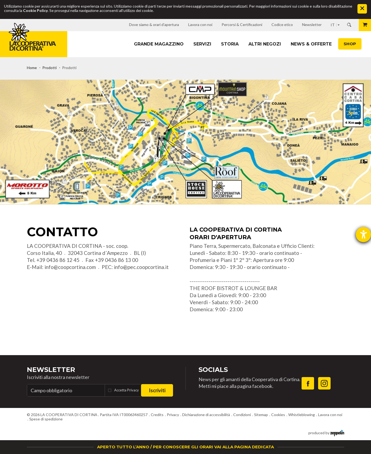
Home (32, 67)
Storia (230, 44)
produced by (326, 432)
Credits (157, 414)
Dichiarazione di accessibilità (206, 414)
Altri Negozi (264, 44)
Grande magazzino (159, 44)
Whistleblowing (301, 414)
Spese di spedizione (46, 419)
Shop (350, 43)
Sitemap (261, 414)
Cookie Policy (35, 10)
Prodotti (49, 67)
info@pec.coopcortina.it (141, 267)
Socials (213, 370)
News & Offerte (311, 44)
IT (333, 24)
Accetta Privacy (126, 390)
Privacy (173, 414)
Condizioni (242, 414)
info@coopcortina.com (70, 267)
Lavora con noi (330, 414)
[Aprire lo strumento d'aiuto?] (363, 234)
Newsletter (51, 370)
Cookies (278, 414)
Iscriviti (157, 390)
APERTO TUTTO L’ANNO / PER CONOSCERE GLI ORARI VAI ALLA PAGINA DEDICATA (185, 446)
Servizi (202, 44)
